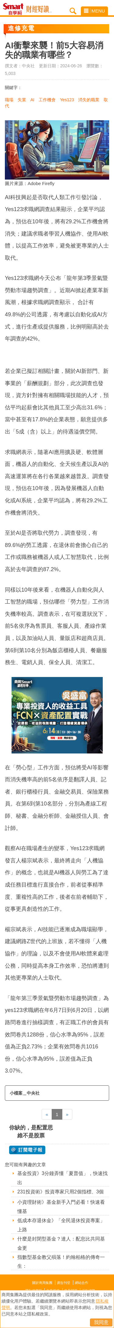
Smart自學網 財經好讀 (39, 9)
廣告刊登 (63, 1283)
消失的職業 (88, 99)
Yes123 (67, 99)
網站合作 (81, 1283)
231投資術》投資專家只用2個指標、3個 (60, 1191)
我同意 (101, 1322)
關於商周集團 (42, 1283)
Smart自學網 (14, 9)
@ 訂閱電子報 (27, 1150)
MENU (94, 10)
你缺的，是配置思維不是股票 (31, 1131)
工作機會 (47, 99)
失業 (22, 99)
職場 (9, 99)
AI (32, 99)
